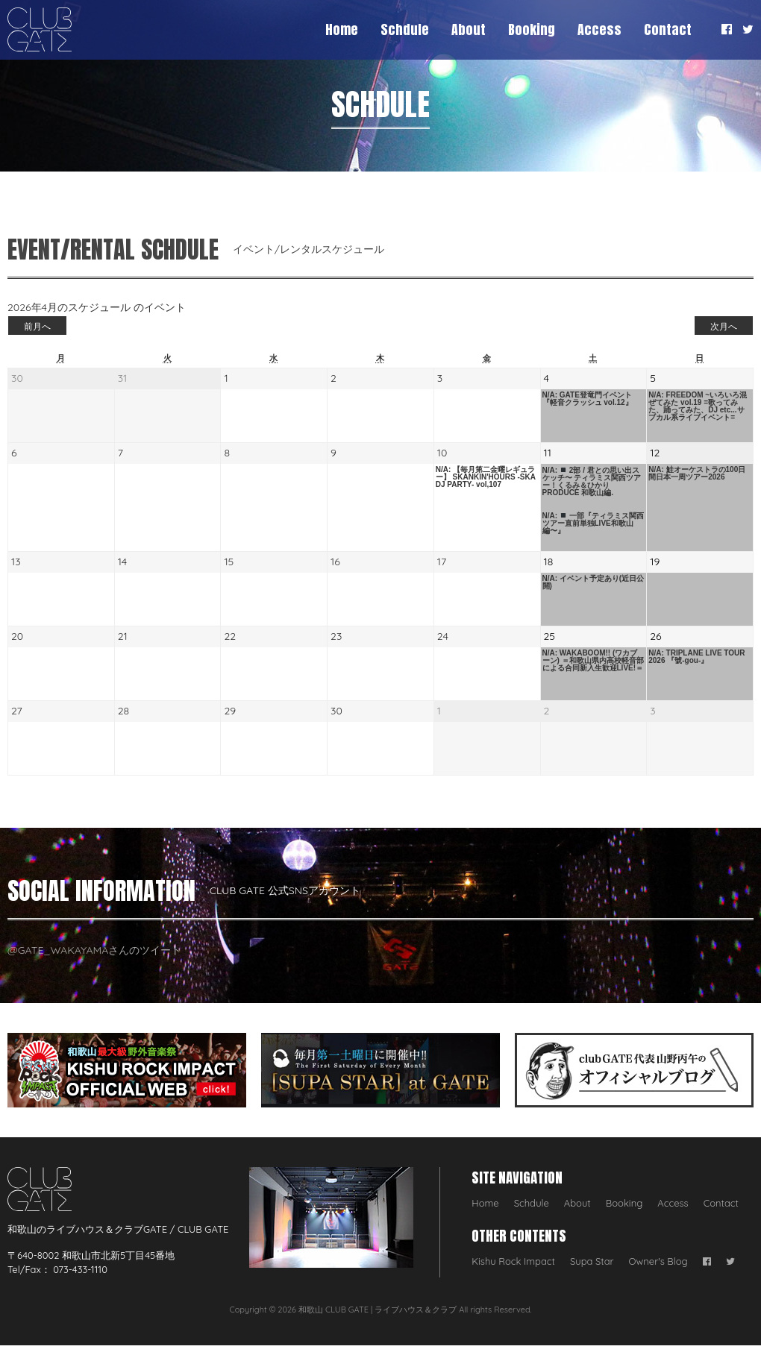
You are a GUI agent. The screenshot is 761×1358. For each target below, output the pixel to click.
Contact (668, 29)
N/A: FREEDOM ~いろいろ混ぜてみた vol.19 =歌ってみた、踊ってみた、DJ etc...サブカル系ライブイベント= (697, 406)
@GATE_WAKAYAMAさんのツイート (94, 950)
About (468, 29)
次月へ (723, 326)
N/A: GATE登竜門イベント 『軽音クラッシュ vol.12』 (587, 399)
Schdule (404, 29)
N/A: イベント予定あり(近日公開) (593, 582)
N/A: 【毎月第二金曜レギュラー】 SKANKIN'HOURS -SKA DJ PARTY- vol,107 (486, 477)
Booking (531, 29)
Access (599, 29)
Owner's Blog (658, 1261)
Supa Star (592, 1261)
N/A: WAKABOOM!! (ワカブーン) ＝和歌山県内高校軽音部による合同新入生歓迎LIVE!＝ (593, 661)
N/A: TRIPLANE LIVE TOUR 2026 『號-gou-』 (696, 657)
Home (341, 29)
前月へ (37, 326)
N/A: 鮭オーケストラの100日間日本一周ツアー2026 (696, 473)
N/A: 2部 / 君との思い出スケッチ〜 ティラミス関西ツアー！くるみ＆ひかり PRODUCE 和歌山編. (592, 481)
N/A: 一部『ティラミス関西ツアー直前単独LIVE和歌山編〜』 (593, 523)
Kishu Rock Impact (513, 1261)
